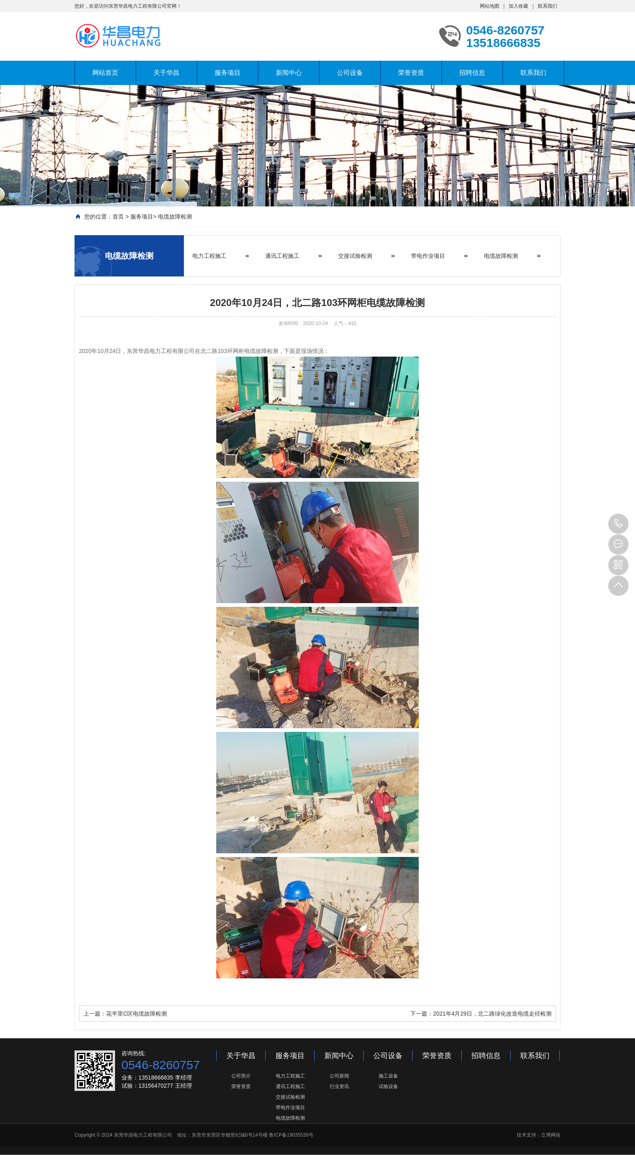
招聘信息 (472, 72)
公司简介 (241, 1076)
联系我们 (547, 6)
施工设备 (388, 1076)
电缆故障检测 (175, 216)
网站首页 (105, 72)
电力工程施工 (209, 256)
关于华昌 (166, 72)
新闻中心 (289, 72)
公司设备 (350, 72)
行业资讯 (339, 1086)
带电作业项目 (428, 256)
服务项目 (228, 72)
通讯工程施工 (282, 256)
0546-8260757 (618, 524)
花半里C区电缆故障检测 (136, 1013)
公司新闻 (339, 1076)
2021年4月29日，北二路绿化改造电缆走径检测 (492, 1013)
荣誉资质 (411, 72)
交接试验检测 (355, 256)
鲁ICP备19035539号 (291, 1135)
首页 (118, 216)
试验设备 (388, 1086)
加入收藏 (518, 6)
